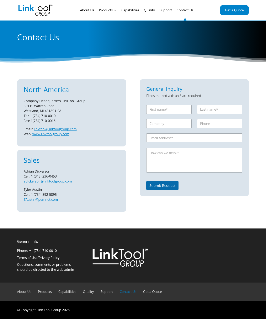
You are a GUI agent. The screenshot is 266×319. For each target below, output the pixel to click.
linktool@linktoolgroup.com (55, 129)
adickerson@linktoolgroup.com (48, 181)
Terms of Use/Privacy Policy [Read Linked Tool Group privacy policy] (38, 257)
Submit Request (162, 185)
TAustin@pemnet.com (41, 199)
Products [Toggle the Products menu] (108, 10)
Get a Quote (234, 10)
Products (45, 291)
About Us (87, 10)
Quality (149, 10)
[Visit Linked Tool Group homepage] (35, 10)
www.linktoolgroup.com (50, 134)
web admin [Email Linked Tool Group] (65, 269)
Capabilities (130, 10)
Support (166, 10)
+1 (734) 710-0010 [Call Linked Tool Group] (43, 250)
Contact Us (185, 10)
